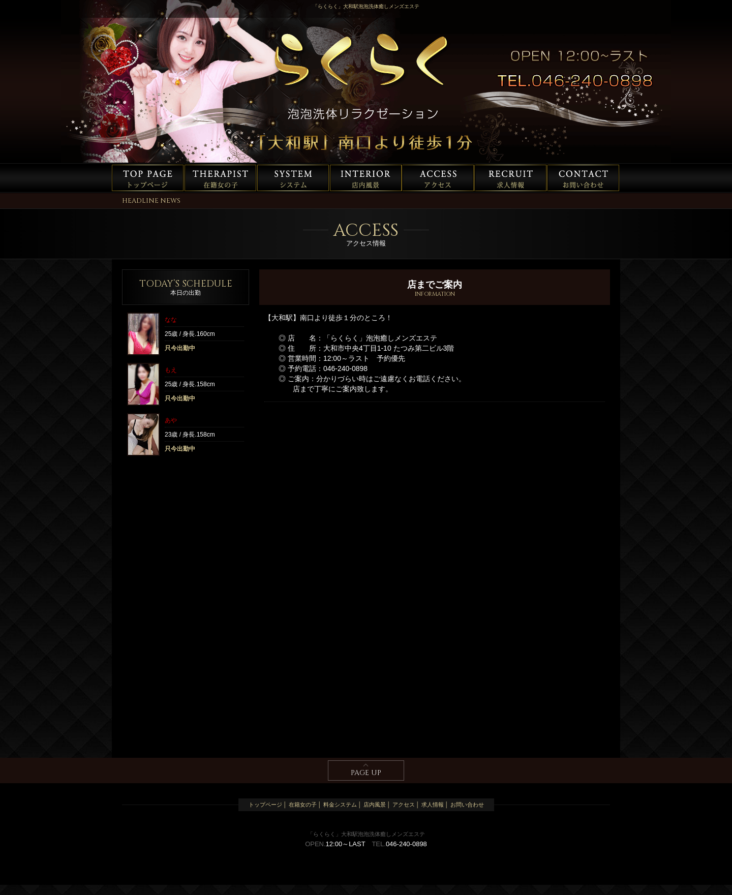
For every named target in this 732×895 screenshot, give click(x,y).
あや (171, 420)
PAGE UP (366, 773)
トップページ (148, 178)
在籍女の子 (221, 178)
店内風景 (366, 178)
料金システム (293, 178)
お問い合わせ (584, 178)
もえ (171, 370)
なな (171, 319)
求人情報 (511, 178)
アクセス (439, 178)
